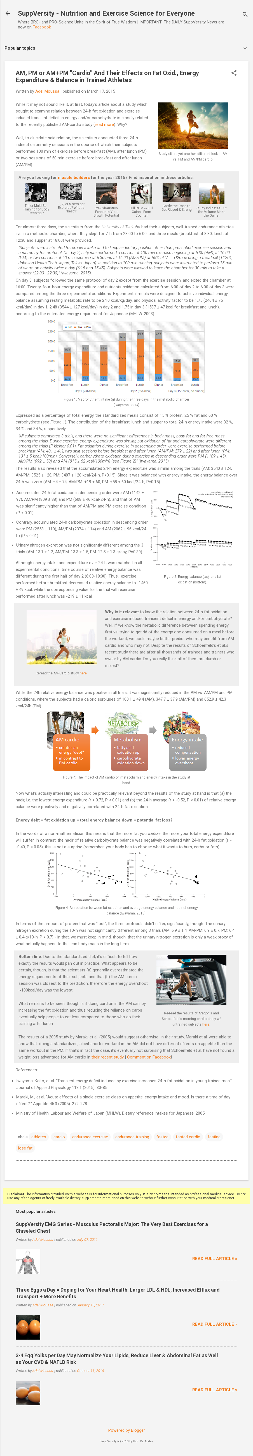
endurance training (132, 1136)
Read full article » (214, 1258)
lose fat (25, 1148)
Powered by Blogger (126, 1430)
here (83, 673)
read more (104, 124)
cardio (59, 1136)
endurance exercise (90, 1136)
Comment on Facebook (149, 1057)
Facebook (42, 27)
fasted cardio (188, 1136)
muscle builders (74, 177)
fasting (214, 1136)
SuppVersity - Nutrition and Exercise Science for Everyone (106, 13)
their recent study (108, 1057)
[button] (234, 73)
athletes (38, 1136)
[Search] (245, 15)
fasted (162, 1136)
